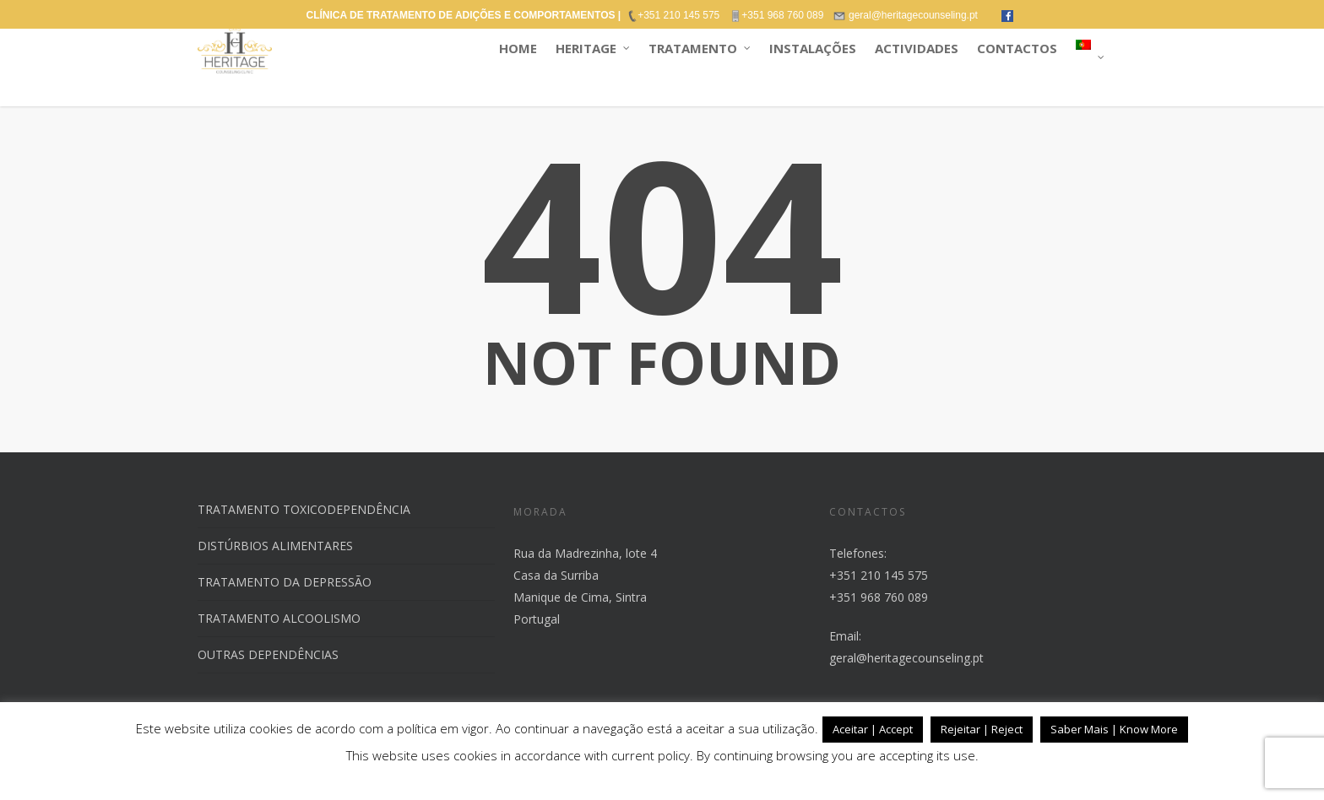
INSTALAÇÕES (812, 48)
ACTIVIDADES (916, 48)
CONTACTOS (1017, 48)
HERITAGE (594, 48)
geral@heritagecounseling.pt (906, 658)
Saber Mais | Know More (1114, 729)
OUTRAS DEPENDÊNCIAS (268, 654)
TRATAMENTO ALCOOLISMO (279, 618)
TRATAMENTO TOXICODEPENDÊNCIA (304, 509)
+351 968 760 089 (878, 597)
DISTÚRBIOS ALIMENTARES (275, 546)
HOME (518, 48)
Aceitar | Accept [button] (873, 729)
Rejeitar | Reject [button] (982, 729)
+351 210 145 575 (878, 575)
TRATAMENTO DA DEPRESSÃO (285, 582)
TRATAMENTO (700, 48)
